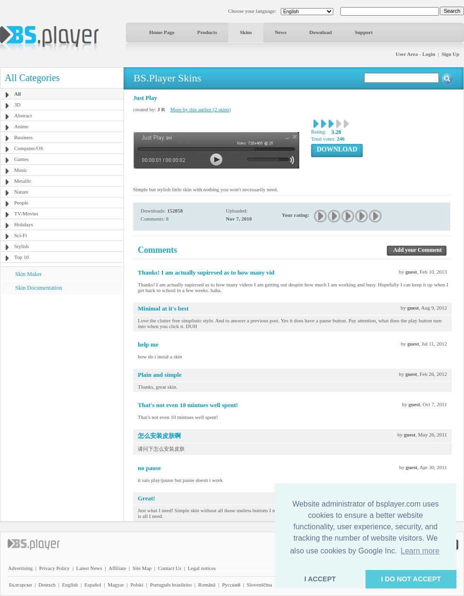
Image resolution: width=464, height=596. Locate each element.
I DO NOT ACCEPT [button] (411, 579)
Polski (136, 584)
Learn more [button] (420, 551)
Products (207, 32)
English (70, 584)
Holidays (23, 224)
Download (320, 32)
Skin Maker (28, 274)
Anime (21, 126)
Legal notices (202, 568)
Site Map (142, 568)
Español (92, 584)
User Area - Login (416, 54)
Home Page (161, 32)
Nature (21, 192)
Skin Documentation (38, 288)
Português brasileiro (171, 584)
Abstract (23, 115)
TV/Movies (26, 213)
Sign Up (450, 54)
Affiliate (117, 568)
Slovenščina (259, 584)
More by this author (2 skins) (200, 109)
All (17, 94)
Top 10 (21, 257)
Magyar (115, 584)
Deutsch (46, 584)
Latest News (89, 568)
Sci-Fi (20, 235)
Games (21, 159)
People (21, 202)
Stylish (21, 246)
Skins (246, 32)
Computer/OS (28, 148)
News (280, 32)
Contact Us (169, 568)
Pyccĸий (231, 584)
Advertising (20, 568)
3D (17, 104)
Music (20, 170)
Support (364, 32)
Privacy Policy (54, 568)
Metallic (23, 181)
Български (20, 584)
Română (207, 584)
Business (23, 137)
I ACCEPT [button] (320, 579)
